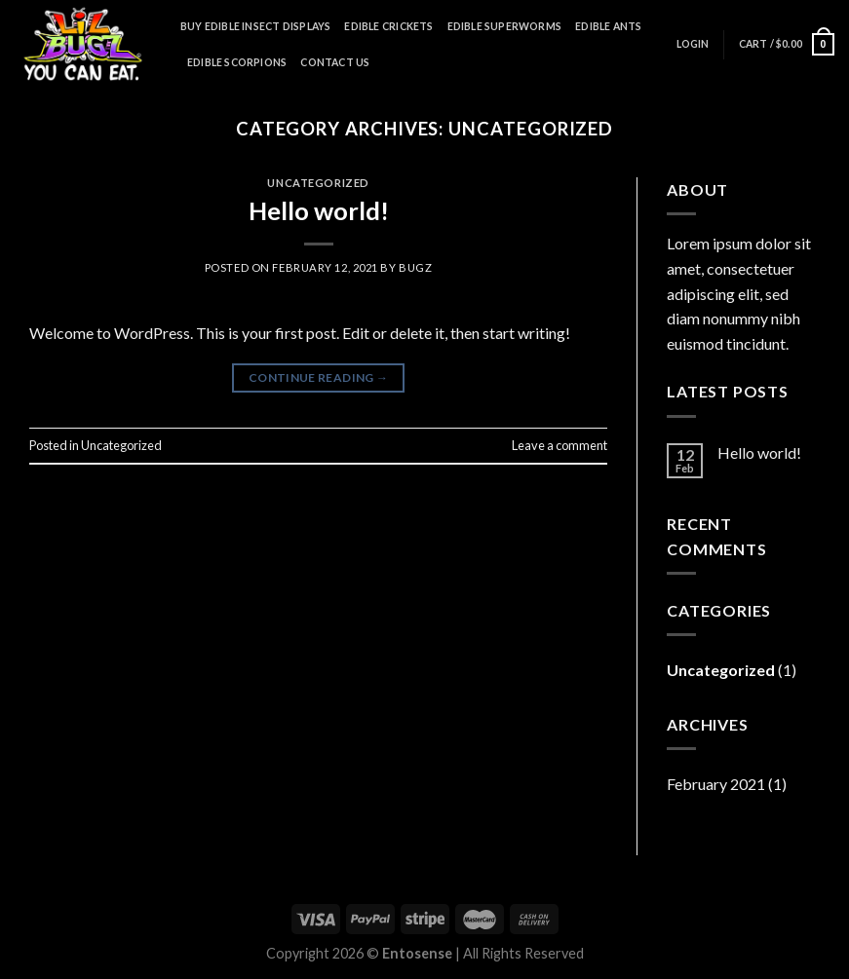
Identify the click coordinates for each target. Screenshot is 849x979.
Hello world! (319, 210)
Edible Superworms (504, 26)
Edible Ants (608, 26)
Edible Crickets (388, 26)
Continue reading (319, 377)
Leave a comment (559, 445)
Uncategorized (317, 182)
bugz (415, 267)
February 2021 (716, 783)
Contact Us (334, 62)
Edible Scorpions (237, 62)
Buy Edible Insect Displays (255, 26)
